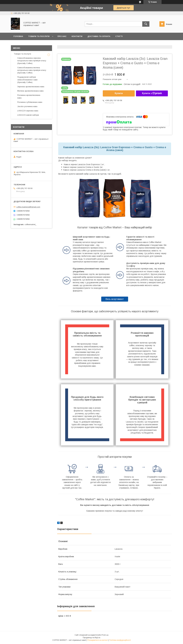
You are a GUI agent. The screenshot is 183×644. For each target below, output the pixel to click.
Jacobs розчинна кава (27, 106)
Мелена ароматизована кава (30, 91)
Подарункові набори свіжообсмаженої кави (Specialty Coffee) (27, 79)
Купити (119, 93)
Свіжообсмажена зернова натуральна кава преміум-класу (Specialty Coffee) (31, 60)
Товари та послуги (38, 36)
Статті (119, 36)
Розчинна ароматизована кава (28, 96)
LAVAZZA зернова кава (27, 111)
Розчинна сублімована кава (29, 102)
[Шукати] (145, 24)
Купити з (152, 93)
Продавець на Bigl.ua (91, 638)
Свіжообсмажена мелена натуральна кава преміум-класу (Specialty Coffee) (31, 70)
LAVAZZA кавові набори (28, 115)
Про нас (61, 36)
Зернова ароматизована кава (30, 86)
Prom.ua (105, 635)
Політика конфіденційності (120, 640)
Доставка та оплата (98, 36)
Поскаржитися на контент (97, 640)
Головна (18, 36)
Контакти (77, 36)
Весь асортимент (115, 299)
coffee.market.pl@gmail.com (28, 207)
